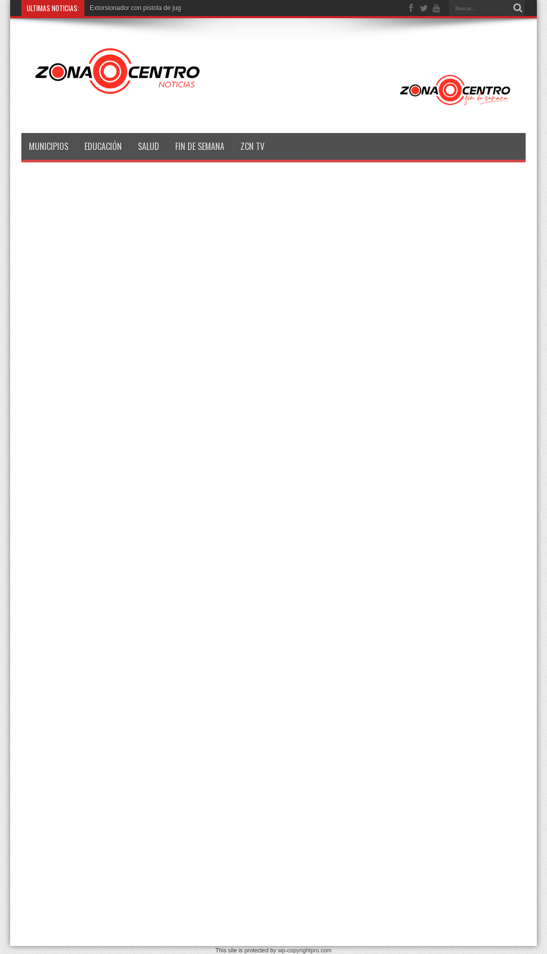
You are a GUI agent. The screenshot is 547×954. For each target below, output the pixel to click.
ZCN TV (252, 146)
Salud (148, 146)
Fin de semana (199, 146)
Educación (103, 146)
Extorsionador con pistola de (130, 8)
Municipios (48, 146)
